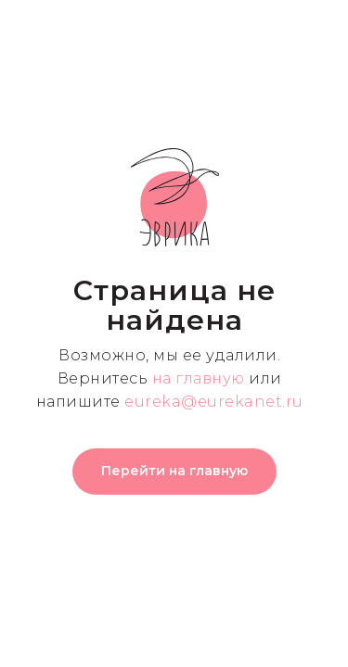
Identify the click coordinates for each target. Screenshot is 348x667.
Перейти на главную (174, 470)
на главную (198, 378)
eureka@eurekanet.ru (213, 401)
